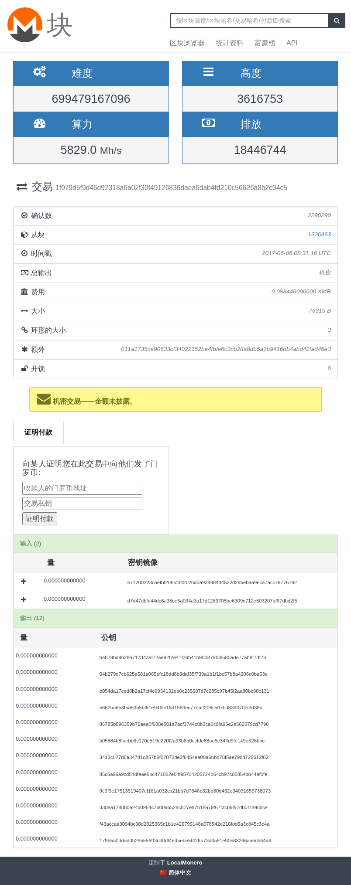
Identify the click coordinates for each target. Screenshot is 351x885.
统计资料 (230, 43)
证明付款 (38, 432)
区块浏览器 (187, 43)
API (292, 43)
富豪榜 (265, 43)
